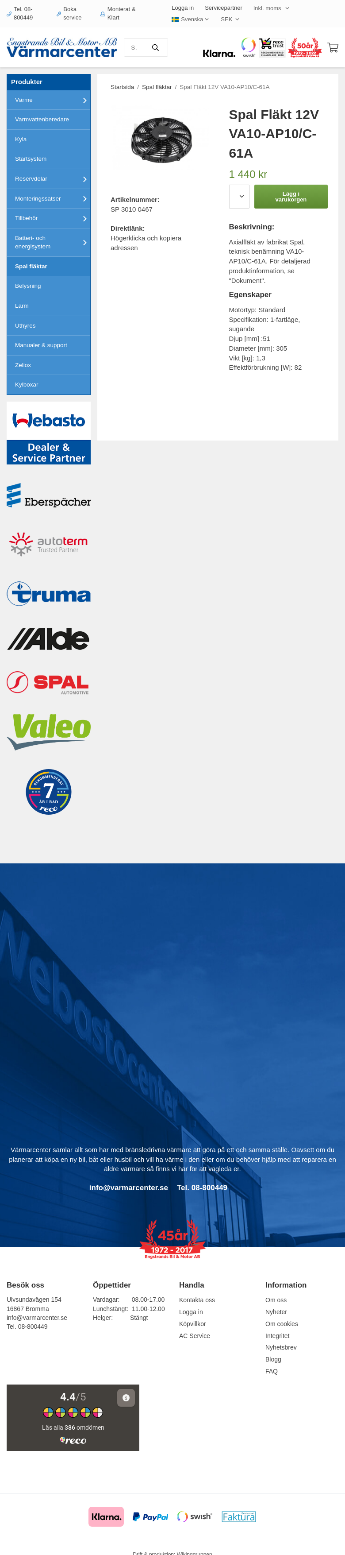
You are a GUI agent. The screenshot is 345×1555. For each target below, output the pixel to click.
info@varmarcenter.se (37, 1317)
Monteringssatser (52, 198)
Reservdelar (52, 178)
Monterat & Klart (117, 13)
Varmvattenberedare (42, 119)
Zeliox (23, 365)
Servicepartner (223, 7)
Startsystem (30, 158)
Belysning (28, 285)
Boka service (69, 13)
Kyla (21, 139)
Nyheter (276, 1311)
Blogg (273, 1359)
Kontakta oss (197, 1300)
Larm (22, 305)
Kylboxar (26, 384)
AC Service (194, 1335)
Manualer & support (41, 345)
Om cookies (281, 1323)
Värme (52, 100)
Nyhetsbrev (281, 1347)
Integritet (277, 1335)
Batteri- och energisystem (52, 242)
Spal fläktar (31, 266)
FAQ (271, 1371)
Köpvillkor (192, 1323)
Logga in (183, 7)
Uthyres (25, 325)
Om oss (276, 1300)
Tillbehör (52, 218)
